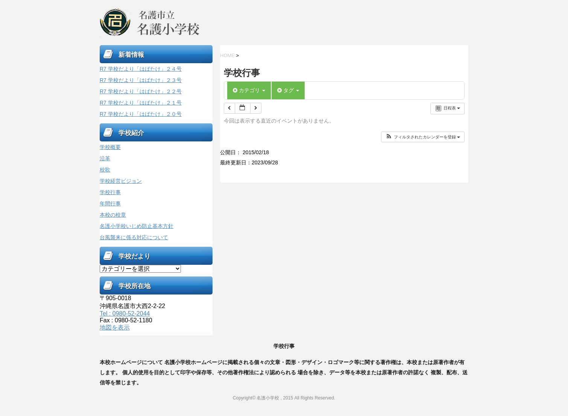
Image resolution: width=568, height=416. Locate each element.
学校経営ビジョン (121, 181)
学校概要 (110, 147)
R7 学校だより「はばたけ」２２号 (141, 91)
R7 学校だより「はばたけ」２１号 (141, 103)
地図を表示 (115, 327)
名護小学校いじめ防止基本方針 (136, 226)
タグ (288, 90)
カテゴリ (249, 90)
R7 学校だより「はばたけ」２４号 (141, 69)
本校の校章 (113, 215)
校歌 (105, 170)
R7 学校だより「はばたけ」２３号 (141, 80)
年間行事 (110, 203)
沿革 (105, 158)
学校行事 (110, 192)
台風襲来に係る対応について (134, 237)
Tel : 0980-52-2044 (125, 313)
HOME (227, 55)
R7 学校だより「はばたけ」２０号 (141, 114)
